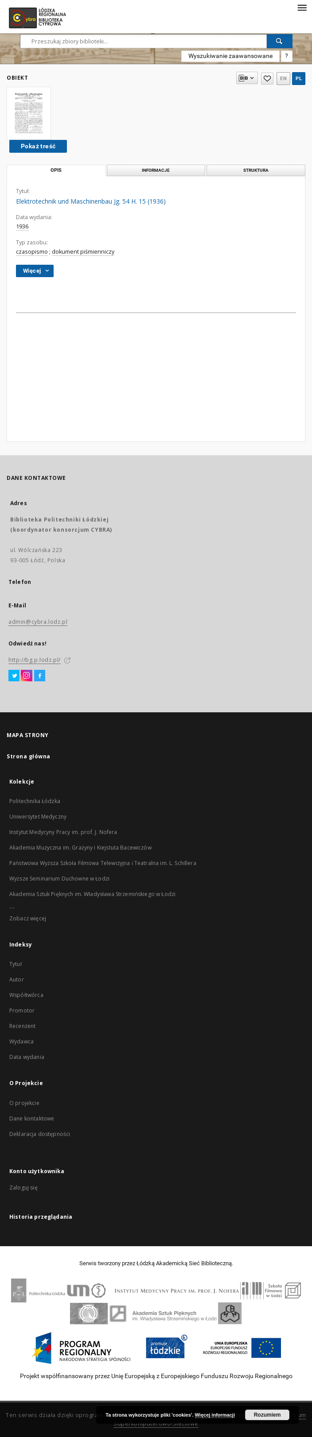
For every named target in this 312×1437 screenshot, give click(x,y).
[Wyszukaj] (279, 41)
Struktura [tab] (256, 170)
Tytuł (15, 964)
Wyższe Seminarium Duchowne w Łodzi (59, 878)
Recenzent (22, 1026)
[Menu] (302, 7)
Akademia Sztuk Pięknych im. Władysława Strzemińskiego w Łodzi (92, 894)
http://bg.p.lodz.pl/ (34, 660)
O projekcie (24, 1103)
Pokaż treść (38, 146)
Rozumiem (267, 1415)
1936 (22, 226)
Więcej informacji (215, 1415)
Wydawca (21, 1041)
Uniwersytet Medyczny (37, 816)
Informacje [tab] (156, 170)
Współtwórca (26, 995)
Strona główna (29, 756)
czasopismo (32, 251)
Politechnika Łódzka (34, 801)
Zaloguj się (23, 1187)
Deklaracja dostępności (39, 1134)
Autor (16, 979)
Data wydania (26, 1057)
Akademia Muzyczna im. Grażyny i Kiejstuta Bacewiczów (80, 847)
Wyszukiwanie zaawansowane (230, 55)
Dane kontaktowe (31, 1118)
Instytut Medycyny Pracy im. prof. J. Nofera (63, 832)
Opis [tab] (56, 170)
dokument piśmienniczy (83, 251)
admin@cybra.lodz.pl (37, 622)
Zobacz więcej (27, 918)
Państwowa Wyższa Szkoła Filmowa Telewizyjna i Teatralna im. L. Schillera (102, 863)
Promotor (22, 1010)
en (283, 78)
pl (299, 78)
